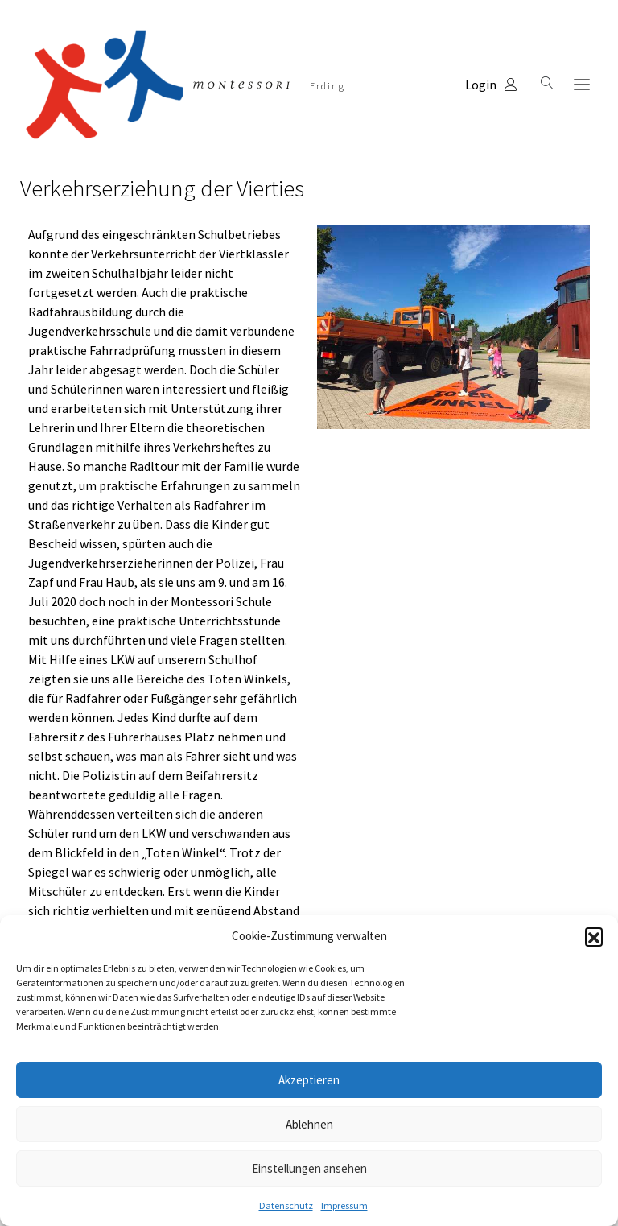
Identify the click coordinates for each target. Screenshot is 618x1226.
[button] (594, 936)
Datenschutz (286, 1205)
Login (491, 84)
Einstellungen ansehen (309, 1168)
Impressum (344, 1205)
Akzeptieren (309, 1080)
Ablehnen (309, 1124)
